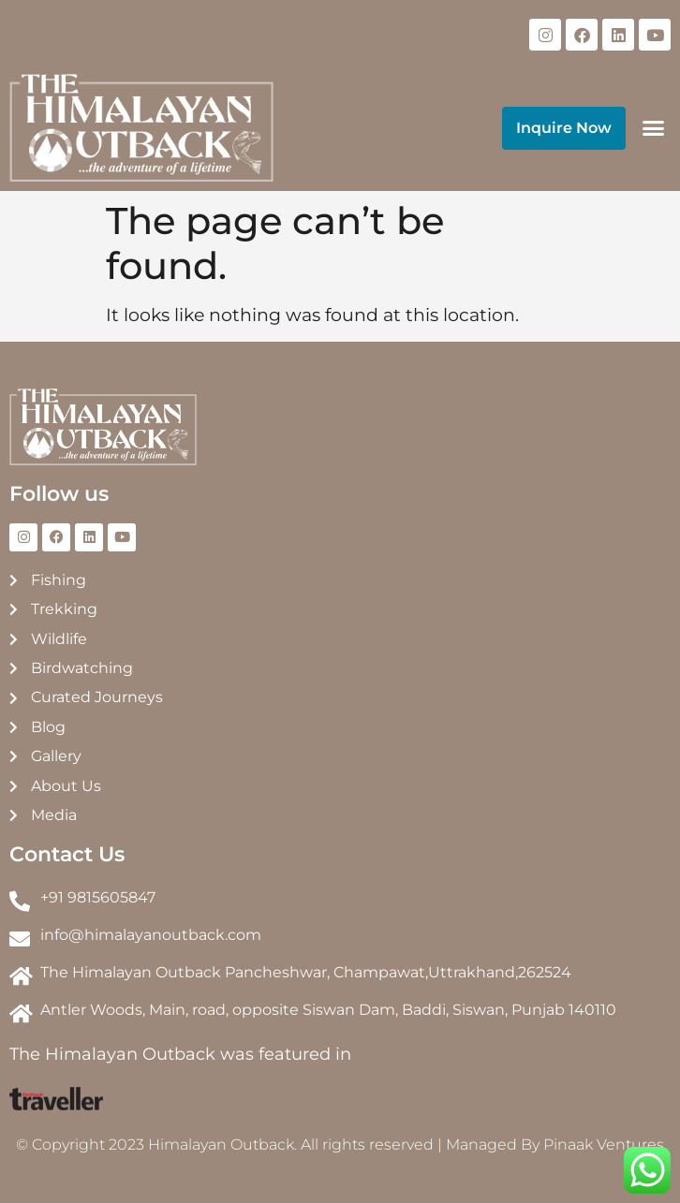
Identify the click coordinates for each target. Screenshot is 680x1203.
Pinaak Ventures (603, 1144)
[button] (653, 128)
